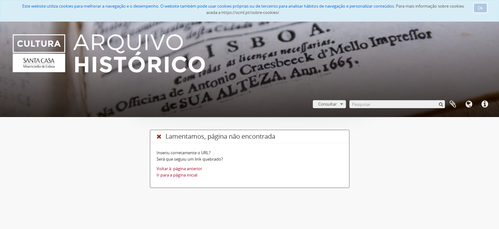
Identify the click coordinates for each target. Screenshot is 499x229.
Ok (480, 8)
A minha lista (453, 104)
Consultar (327, 104)
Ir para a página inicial (177, 175)
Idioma (469, 104)
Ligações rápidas (485, 104)
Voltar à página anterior (179, 168)
